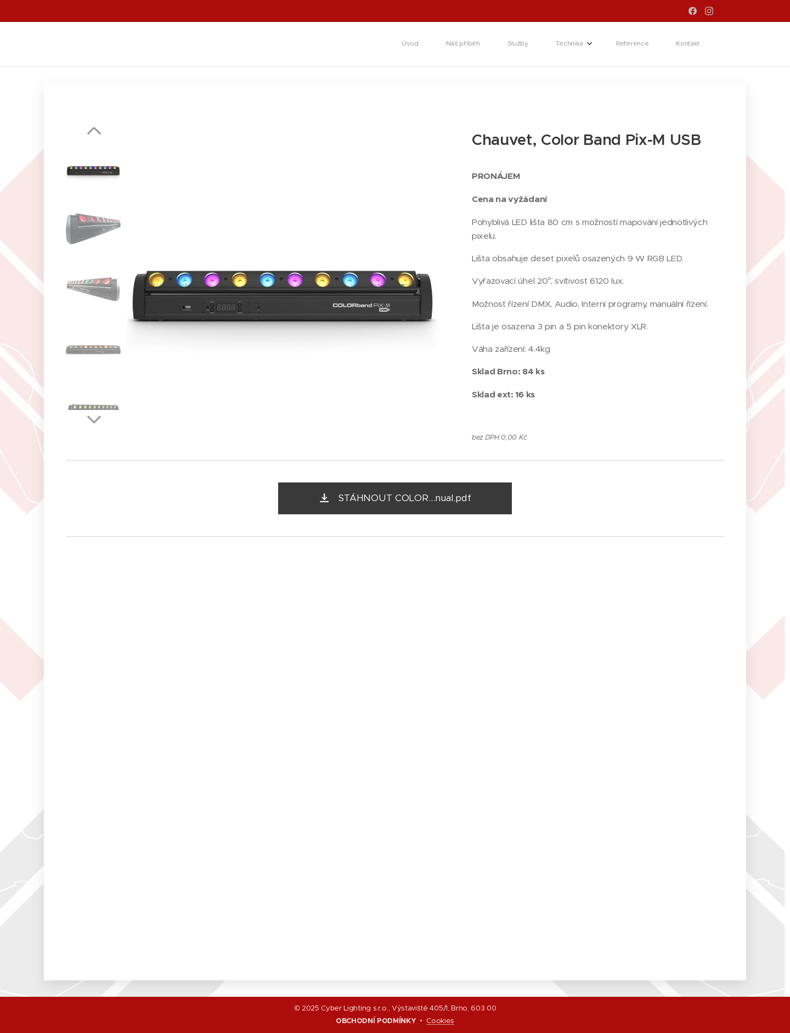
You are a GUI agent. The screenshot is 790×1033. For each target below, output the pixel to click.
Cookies (440, 1020)
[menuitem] (562, 44)
